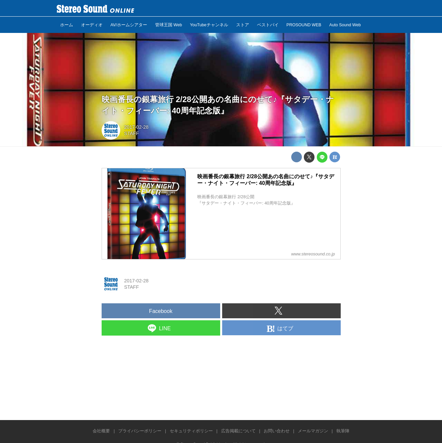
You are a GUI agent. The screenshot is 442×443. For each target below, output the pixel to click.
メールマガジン (313, 430)
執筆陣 (342, 430)
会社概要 (101, 430)
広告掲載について (238, 430)
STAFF (131, 133)
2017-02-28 (136, 127)
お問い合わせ (277, 430)
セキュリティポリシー (191, 430)
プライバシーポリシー (139, 430)
